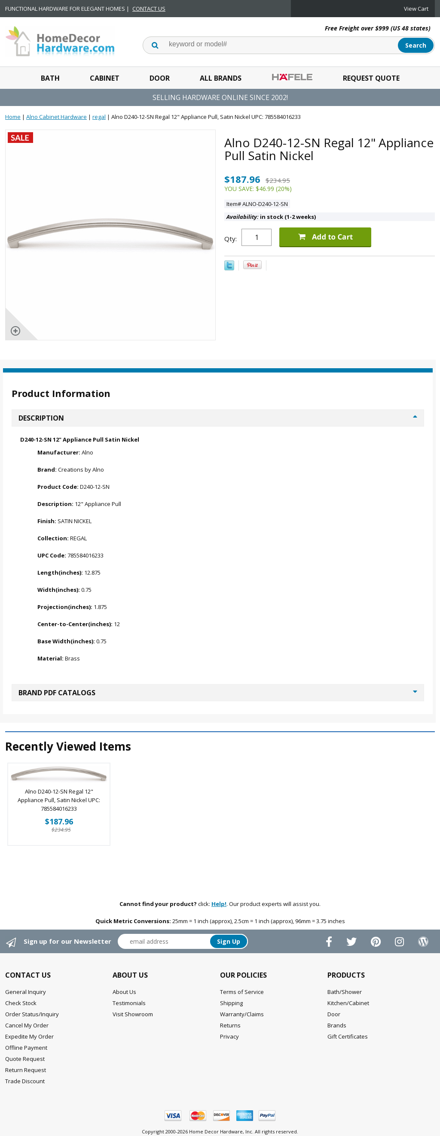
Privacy (229, 1036)
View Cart (416, 8)
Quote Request (25, 1059)
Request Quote (371, 78)
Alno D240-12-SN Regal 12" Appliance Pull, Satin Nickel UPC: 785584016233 (59, 800)
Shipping (231, 1003)
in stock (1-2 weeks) (271, 217)
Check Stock (21, 1003)
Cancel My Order (27, 1025)
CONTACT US (148, 8)
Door (160, 78)
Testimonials (129, 1003)
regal (99, 117)
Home (13, 117)
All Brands (220, 78)
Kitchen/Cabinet (348, 1003)
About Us (124, 992)
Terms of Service (242, 992)
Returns (230, 1025)
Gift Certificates (347, 1036)
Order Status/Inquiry (32, 1014)
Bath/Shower (344, 992)
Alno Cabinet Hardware (56, 117)
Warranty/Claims (242, 1014)
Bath (50, 78)
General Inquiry (25, 992)
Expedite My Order (29, 1036)
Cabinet (104, 78)
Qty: (230, 238)
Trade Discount (25, 1081)
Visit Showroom (133, 1014)
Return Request (25, 1070)
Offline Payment (26, 1047)
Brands (336, 1025)
